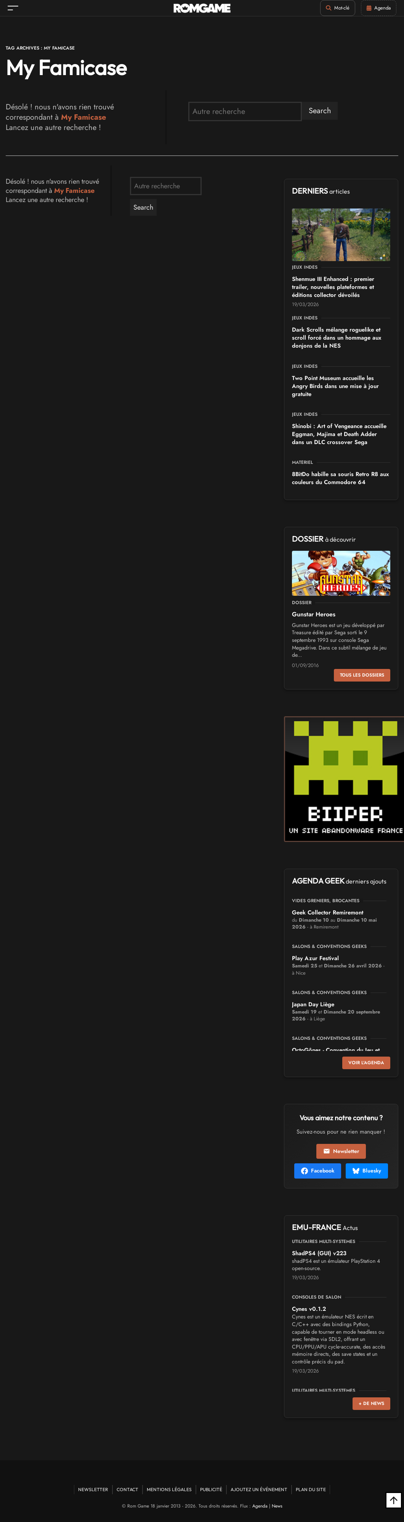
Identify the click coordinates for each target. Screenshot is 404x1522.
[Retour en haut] (393, 1500)
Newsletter (341, 1151)
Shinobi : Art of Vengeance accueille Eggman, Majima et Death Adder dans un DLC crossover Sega (339, 434)
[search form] (245, 111)
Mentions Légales (169, 1489)
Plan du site (311, 1489)
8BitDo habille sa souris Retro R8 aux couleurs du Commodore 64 (340, 478)
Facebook (317, 1170)
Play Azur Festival (315, 958)
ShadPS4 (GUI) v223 (319, 1253)
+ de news (371, 1403)
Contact (127, 1489)
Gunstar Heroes (313, 614)
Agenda (260, 1506)
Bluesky (367, 1170)
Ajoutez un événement (259, 1489)
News (277, 1506)
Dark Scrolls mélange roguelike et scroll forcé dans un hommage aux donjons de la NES (336, 338)
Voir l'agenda (366, 1062)
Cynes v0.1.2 (309, 1309)
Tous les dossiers (362, 675)
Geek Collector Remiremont (327, 912)
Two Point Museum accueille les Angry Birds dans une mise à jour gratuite (335, 386)
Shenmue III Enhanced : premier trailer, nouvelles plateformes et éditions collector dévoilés (333, 287)
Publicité (211, 1489)
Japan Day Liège (313, 1004)
